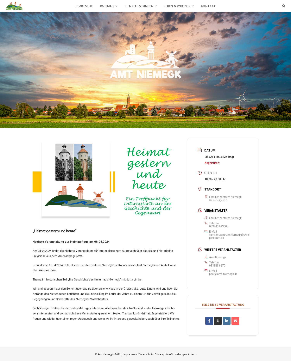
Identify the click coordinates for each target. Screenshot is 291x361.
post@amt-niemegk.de (223, 273)
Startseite (84, 6)
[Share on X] (218, 321)
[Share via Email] (235, 321)
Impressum (130, 354)
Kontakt (208, 6)
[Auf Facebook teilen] (209, 321)
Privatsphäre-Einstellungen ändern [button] (175, 354)
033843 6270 (217, 265)
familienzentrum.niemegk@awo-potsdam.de (229, 236)
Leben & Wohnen (177, 6)
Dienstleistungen (139, 6)
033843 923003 (218, 226)
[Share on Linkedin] (227, 321)
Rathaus (107, 6)
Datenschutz (145, 354)
